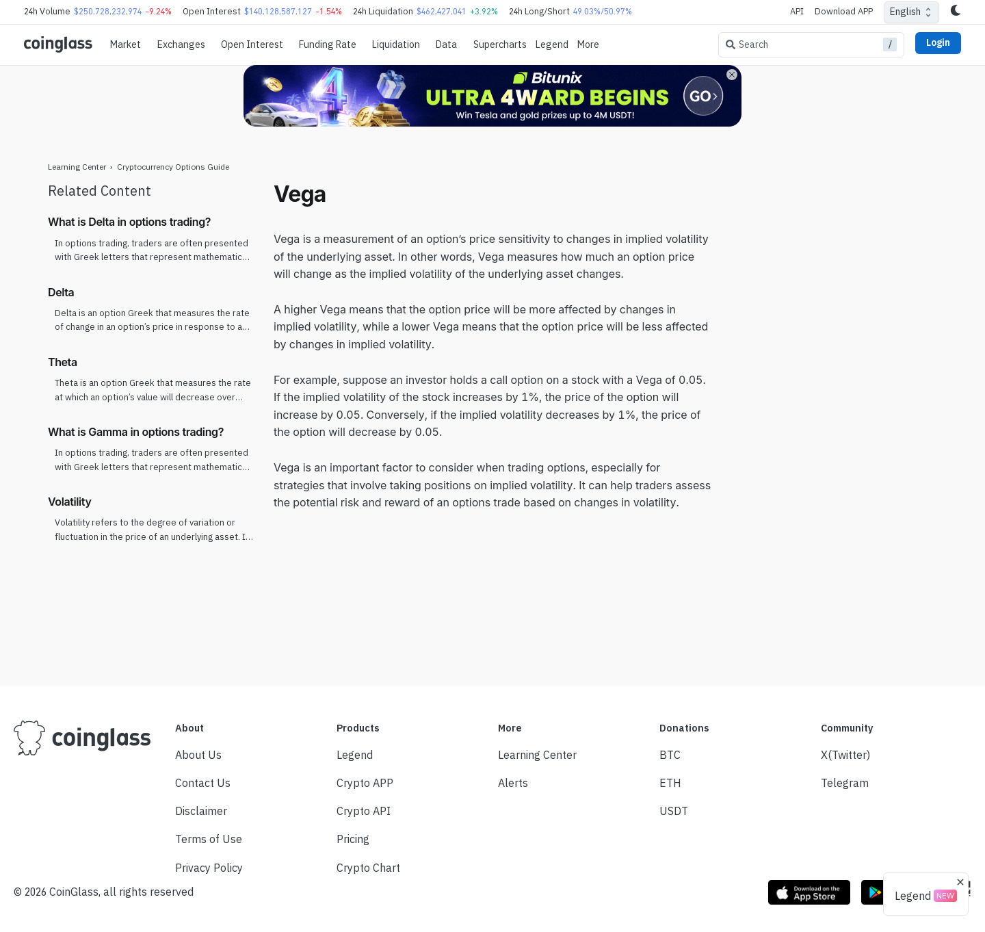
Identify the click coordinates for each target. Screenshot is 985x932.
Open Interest (252, 44)
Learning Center (77, 166)
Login (938, 42)
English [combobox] (905, 11)
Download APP (844, 11)
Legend (552, 44)
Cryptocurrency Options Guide (173, 166)
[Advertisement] (831, 385)
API (797, 11)
